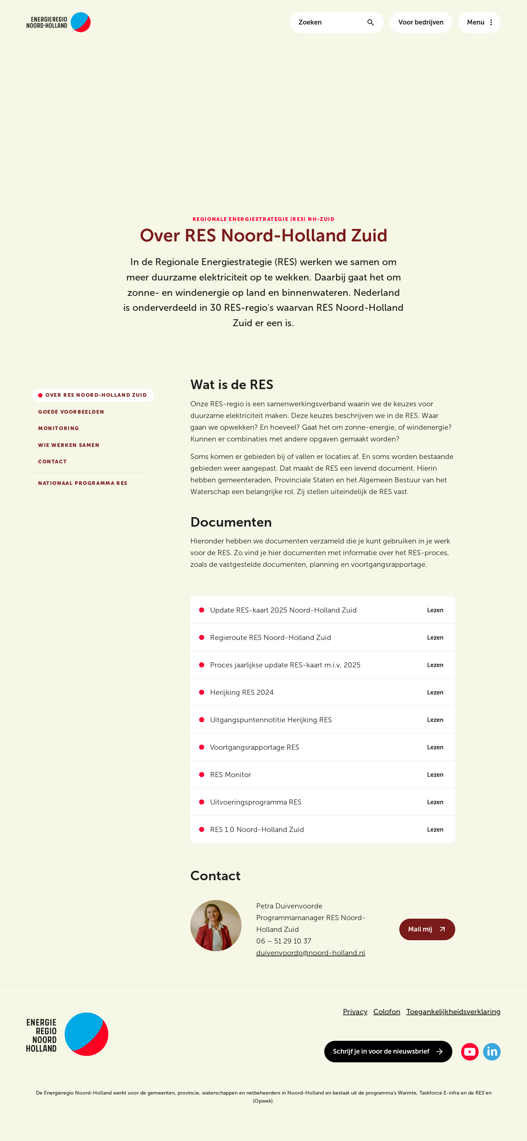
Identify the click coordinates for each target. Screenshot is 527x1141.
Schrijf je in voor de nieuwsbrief (388, 1051)
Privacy (355, 1011)
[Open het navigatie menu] (479, 22)
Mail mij (427, 929)
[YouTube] (470, 1052)
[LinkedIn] (492, 1052)
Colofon (386, 1011)
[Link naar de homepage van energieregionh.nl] (58, 22)
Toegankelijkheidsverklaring (453, 1011)
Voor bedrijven (421, 22)
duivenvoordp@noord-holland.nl (310, 952)
